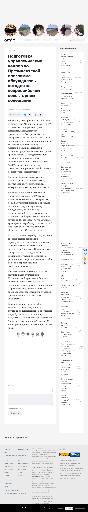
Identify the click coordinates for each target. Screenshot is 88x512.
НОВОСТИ (12, 51)
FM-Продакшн (23, 449)
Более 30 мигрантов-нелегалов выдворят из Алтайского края (67, 296)
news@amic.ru (36, 476)
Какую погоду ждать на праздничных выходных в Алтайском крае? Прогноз (66, 172)
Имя (10, 389)
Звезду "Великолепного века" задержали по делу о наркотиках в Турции (67, 61)
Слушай (46, 40)
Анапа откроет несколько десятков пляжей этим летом (66, 107)
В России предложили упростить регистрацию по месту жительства (67, 312)
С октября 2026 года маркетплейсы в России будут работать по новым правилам (67, 367)
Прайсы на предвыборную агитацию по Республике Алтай (9, 466)
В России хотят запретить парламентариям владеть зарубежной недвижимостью (67, 248)
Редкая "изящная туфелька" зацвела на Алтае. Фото (65, 399)
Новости (28, 40)
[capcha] (27, 408)
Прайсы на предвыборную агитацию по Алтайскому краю (23, 466)
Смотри (55, 40)
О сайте (20, 475)
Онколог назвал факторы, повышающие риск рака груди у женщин (67, 187)
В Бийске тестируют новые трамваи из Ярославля (67, 120)
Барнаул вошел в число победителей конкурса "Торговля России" (67, 384)
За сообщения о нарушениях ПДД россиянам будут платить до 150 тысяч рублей (67, 265)
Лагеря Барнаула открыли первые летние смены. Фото (67, 145)
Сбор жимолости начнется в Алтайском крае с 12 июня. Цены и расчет (67, 281)
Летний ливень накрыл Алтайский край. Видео (67, 158)
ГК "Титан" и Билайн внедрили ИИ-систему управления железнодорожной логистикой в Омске (68, 348)
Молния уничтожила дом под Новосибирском (67, 132)
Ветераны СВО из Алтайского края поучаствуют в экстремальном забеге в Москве (67, 92)
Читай (37, 40)
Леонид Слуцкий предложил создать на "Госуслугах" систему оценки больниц (67, 330)
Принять (69, 508)
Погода (6, 475)
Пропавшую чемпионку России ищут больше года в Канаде (66, 77)
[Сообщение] (30, 399)
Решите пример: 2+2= (17, 408)
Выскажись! (15, 115)
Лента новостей (67, 48)
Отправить (15, 413)
